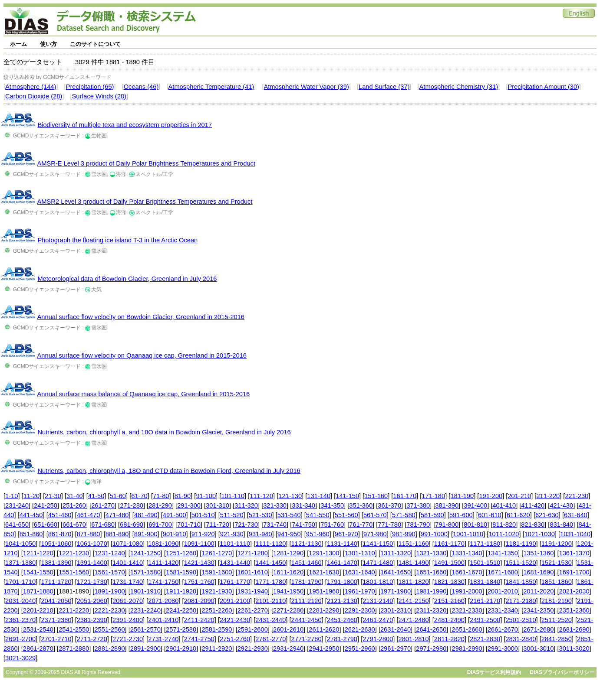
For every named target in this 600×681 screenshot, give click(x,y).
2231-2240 (145, 610)
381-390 (446, 505)
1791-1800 (342, 581)
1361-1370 (574, 553)
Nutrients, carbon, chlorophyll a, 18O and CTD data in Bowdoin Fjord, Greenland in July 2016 (168, 470)
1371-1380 (20, 562)
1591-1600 (216, 572)
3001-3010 (538, 648)
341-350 (332, 505)
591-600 (461, 515)
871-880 (88, 534)
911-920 (203, 534)
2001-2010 (503, 591)
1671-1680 (503, 572)
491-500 (174, 515)
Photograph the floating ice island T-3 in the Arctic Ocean (117, 240)
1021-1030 (539, 534)
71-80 (161, 495)
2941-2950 (324, 648)
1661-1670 (467, 572)
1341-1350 (503, 553)
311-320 (246, 505)
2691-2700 (20, 638)
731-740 (275, 524)
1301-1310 (360, 553)
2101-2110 (270, 600)
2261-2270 (252, 610)
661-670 (74, 524)
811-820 (504, 524)
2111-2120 (306, 600)
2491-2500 (485, 619)
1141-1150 (378, 543)
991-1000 (434, 534)
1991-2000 (467, 591)
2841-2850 (556, 638)
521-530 (260, 515)
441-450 (31, 515)
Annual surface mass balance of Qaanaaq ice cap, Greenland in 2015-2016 (143, 394)
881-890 (117, 534)
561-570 (375, 515)
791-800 (446, 524)
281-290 (160, 505)
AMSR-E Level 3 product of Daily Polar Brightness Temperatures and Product (146, 163)
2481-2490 (449, 619)
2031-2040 (20, 600)
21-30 (53, 495)
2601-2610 (288, 629)
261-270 (103, 505)
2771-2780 (306, 638)
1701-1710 (20, 581)
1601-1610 (252, 572)
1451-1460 (306, 562)
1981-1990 (431, 591)
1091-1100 (199, 543)
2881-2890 (109, 648)
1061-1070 (92, 543)
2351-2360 (574, 610)
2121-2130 (342, 600)
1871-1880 (38, 591)
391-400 (475, 505)
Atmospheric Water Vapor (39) (306, 86)
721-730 (246, 524)
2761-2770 (270, 638)
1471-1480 (378, 562)
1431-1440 (235, 562)
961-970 (346, 534)
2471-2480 (414, 619)
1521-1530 (556, 562)
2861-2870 (38, 648)
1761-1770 (235, 581)
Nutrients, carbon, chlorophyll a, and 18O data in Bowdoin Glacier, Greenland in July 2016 (163, 432)
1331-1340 (467, 553)
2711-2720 (92, 638)
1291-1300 (324, 553)
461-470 (88, 515)
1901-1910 (145, 591)
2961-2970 (395, 648)
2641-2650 (431, 629)
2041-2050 (56, 600)
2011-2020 (538, 591)
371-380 (418, 505)
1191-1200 (556, 543)
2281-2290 (324, 610)
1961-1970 (360, 591)
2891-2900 (145, 648)
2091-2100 (235, 600)
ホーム (18, 44)
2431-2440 (270, 619)
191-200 (490, 495)
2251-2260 (216, 610)
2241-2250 (181, 610)
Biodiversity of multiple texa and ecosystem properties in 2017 (124, 124)
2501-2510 (520, 619)
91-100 (206, 495)
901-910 (174, 534)
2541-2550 (74, 629)
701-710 (189, 524)
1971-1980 (395, 591)
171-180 (433, 495)
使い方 (48, 44)
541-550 (318, 515)
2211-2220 (74, 610)
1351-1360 (538, 553)
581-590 (432, 515)
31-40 (74, 495)
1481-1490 (414, 562)
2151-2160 (449, 600)
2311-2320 (431, 610)
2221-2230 (109, 610)
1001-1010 (468, 534)
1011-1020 (503, 534)
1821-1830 (449, 581)
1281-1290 (288, 553)
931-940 (260, 534)
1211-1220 (38, 553)
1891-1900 (109, 591)
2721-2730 (127, 638)
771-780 (389, 524)
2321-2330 (467, 610)
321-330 (275, 505)
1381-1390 (56, 562)
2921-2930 (252, 648)
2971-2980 (431, 648)
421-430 (561, 505)
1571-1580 (145, 572)
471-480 (117, 515)
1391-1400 (92, 562)
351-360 (361, 505)
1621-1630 (324, 572)
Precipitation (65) (90, 86)
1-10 (11, 495)
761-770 (361, 524)
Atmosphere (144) (30, 86)
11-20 (31, 495)
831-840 (561, 524)
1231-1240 (109, 553)
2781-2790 (342, 638)
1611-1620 (288, 572)
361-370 (389, 505)
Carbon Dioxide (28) (33, 96)
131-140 (318, 495)
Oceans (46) (141, 86)
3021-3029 (20, 658)
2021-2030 (574, 591)
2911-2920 (216, 648)
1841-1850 (520, 581)
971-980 (375, 534)
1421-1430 (199, 562)
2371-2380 (56, 619)
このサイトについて (95, 44)
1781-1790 (306, 581)
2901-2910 (181, 648)
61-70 (139, 495)
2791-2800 (378, 638)
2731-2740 (163, 638)
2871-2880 (74, 648)
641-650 (17, 524)
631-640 (575, 515)
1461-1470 (342, 562)
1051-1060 (56, 543)
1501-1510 (485, 562)
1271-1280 (252, 553)
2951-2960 (360, 648)
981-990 (403, 534)
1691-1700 (574, 572)
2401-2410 (163, 619)
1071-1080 (127, 543)
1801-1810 (378, 581)
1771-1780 (270, 581)
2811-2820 (449, 638)
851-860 (31, 534)
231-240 (17, 505)
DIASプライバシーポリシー (562, 672)
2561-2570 (145, 629)
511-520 (232, 515)
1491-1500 (449, 562)
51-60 (118, 495)
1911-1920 (181, 591)
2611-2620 (324, 629)
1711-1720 (56, 581)
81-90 (183, 495)
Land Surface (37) (384, 86)
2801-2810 (414, 638)
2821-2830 (485, 638)
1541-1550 (38, 572)
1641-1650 (395, 572)
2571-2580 (181, 629)
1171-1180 (485, 543)
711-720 (217, 524)
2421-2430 (235, 619)
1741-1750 (163, 581)
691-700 (160, 524)
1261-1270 (216, 553)
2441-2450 (306, 619)
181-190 (462, 495)
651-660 (45, 524)
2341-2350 (538, 610)
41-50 (96, 495)
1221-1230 (74, 553)
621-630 (547, 515)
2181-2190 (556, 600)
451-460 (60, 515)
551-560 (346, 515)
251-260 (74, 505)
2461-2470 (378, 619)
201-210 (519, 495)
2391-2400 (127, 619)
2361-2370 (20, 619)
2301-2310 (395, 610)
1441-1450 (270, 562)
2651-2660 (467, 629)
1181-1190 (520, 543)
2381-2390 (92, 619)
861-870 (60, 534)
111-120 (261, 495)
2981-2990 (467, 648)
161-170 (404, 495)
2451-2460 (342, 619)
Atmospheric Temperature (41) (211, 86)
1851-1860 (556, 581)
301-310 (217, 505)
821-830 (532, 524)
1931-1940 (252, 591)
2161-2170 (485, 600)
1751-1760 (199, 581)
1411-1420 (163, 562)
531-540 (289, 515)
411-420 (532, 505)
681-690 (131, 524)
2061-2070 (127, 600)
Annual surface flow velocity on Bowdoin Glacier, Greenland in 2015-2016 (140, 316)
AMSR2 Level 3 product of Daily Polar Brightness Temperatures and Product (145, 201)
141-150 (347, 495)
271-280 (131, 505)
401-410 (504, 505)
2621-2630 (360, 629)
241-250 (45, 505)
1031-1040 (575, 534)
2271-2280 (288, 610)
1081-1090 (163, 543)
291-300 (189, 505)
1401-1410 (127, 562)
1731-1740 (127, 581)
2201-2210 (38, 610)
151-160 (376, 495)
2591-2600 (252, 629)
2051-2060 (92, 600)
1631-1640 (360, 572)
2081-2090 (199, 600)
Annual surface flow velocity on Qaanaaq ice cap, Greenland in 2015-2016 (142, 355)
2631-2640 (395, 629)
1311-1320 (395, 553)
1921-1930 (216, 591)
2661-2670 (503, 629)
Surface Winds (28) (99, 96)
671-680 (103, 524)
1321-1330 (431, 553)
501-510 (203, 515)
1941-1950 (288, 591)
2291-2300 (360, 610)
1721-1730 (92, 581)
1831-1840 (485, 581)
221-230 (576, 495)
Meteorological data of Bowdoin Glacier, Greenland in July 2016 (127, 278)
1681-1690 (538, 572)
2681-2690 (574, 629)
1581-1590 (181, 572)
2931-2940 (288, 648)
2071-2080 (163, 600)
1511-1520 (520, 562)
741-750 (303, 524)
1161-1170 (449, 543)
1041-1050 (20, 543)
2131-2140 (378, 600)
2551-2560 (109, 629)
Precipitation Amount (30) (543, 86)
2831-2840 (520, 638)
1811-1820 (414, 581)
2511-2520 (556, 619)
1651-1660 (431, 572)
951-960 (318, 534)
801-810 (475, 524)
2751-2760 (235, 638)
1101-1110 (235, 543)
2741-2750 (199, 638)
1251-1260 (181, 553)
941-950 (289, 534)
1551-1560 (74, 572)
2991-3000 (503, 648)
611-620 (518, 515)
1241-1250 (145, 553)
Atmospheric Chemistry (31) (458, 86)
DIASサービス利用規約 (494, 672)
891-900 (146, 534)
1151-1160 (414, 543)
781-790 (418, 524)
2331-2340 (503, 610)
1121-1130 (306, 543)
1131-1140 (342, 543)
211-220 (548, 495)
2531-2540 (38, 629)
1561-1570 (109, 572)
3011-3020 (574, 648)
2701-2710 (56, 638)
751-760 (332, 524)
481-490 (146, 515)
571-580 (403, 515)
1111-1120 (270, 543)
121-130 (290, 495)
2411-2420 (199, 619)
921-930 (232, 534)
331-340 (303, 505)
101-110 (232, 495)
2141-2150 (414, 600)
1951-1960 (324, 591)
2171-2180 (520, 600)
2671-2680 (538, 629)
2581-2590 (216, 629)
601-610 (489, 515)
